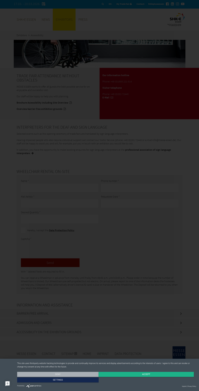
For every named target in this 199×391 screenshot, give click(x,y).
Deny (44, 380)
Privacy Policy (192, 386)
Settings (169, 380)
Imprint (184, 386)
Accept (107, 380)
